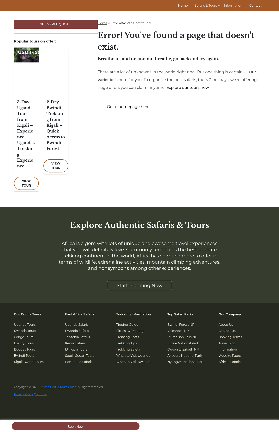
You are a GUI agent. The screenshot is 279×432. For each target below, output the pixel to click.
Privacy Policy (23, 394)
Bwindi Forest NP (180, 324)
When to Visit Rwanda (133, 362)
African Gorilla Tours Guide (58, 387)
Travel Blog (227, 343)
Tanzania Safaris (77, 337)
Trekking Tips (126, 343)
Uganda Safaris (77, 324)
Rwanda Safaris (77, 331)
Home (183, 5)
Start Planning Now (139, 285)
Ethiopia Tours (76, 349)
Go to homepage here (128, 106)
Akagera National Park (184, 356)
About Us (226, 324)
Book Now (76, 427)
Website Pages (230, 356)
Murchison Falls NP (182, 337)
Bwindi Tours (24, 356)
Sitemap (41, 394)
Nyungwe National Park (185, 362)
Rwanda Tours (25, 331)
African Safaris (229, 362)
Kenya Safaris (75, 343)
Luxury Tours (24, 343)
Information (233, 5)
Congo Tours (23, 337)
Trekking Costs (127, 337)
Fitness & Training (130, 331)
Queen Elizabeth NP (183, 349)
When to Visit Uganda (133, 356)
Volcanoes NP (178, 331)
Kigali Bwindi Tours (29, 362)
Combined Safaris (78, 362)
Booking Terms (230, 337)
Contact (255, 5)
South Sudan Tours (79, 356)
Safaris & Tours (206, 5)
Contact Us (227, 331)
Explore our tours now (187, 87)
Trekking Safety (128, 349)
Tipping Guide (127, 324)
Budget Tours (24, 349)
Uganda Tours (25, 324)
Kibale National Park (183, 343)
